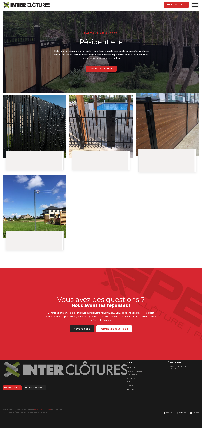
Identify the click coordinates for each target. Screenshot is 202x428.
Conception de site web (42, 409)
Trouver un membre (12, 387)
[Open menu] (195, 5)
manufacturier (176, 5)
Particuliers (131, 378)
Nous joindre (82, 329)
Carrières (130, 386)
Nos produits (131, 367)
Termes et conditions (31, 412)
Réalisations (131, 382)
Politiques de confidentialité (13, 412)
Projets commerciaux (134, 371)
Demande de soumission (114, 329)
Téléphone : (177, 367)
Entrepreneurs (132, 375)
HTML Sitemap (45, 412)
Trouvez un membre (101, 69)
